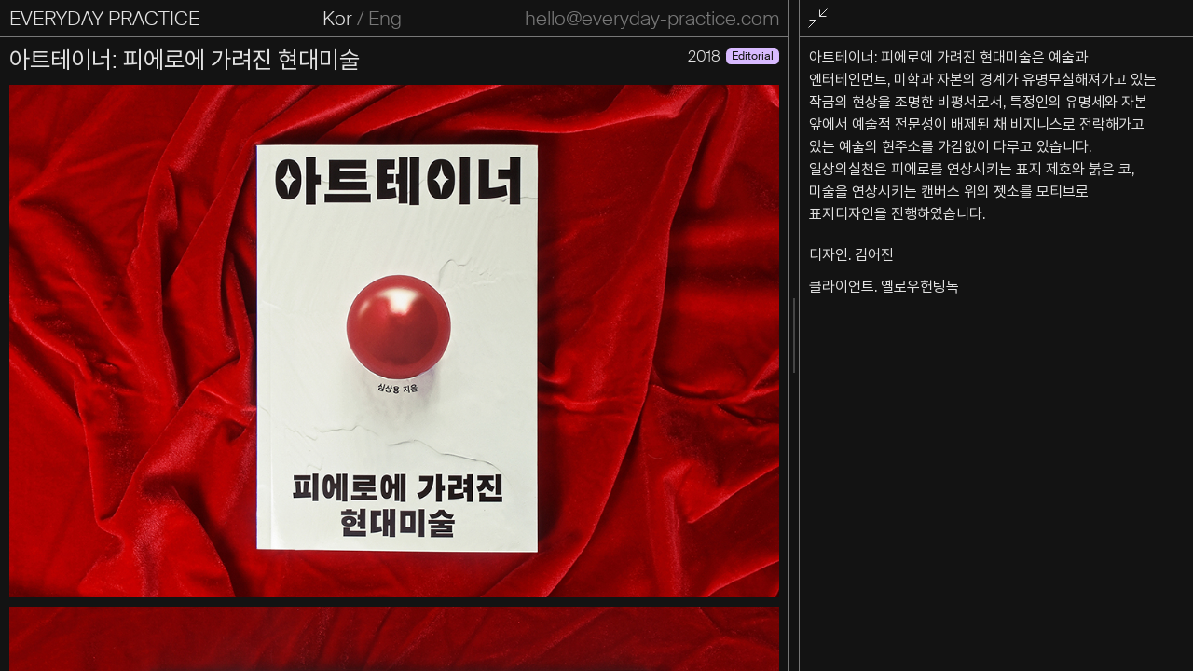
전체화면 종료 (821, 19)
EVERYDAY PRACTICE (104, 19)
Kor (337, 19)
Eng (385, 19)
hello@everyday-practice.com (652, 19)
